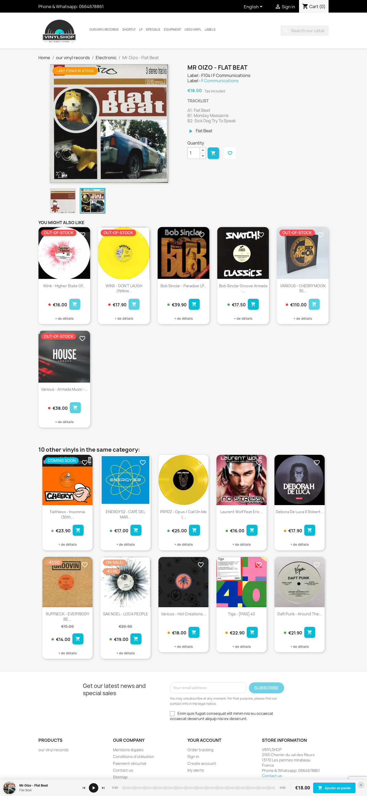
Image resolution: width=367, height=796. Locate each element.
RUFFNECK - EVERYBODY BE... (67, 616)
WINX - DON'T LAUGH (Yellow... (124, 288)
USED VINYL (193, 29)
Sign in (193, 756)
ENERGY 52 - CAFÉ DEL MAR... (125, 514)
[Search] (304, 30)
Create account (201, 763)
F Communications (220, 81)
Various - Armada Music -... (64, 389)
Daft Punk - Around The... (299, 613)
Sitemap (120, 777)
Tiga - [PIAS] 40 (241, 613)
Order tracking (200, 749)
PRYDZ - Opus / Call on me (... (183, 514)
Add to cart (213, 153)
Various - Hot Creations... (183, 613)
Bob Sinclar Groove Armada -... (243, 288)
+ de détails (64, 318)
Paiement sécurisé (129, 763)
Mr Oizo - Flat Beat (33, 785)
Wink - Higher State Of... (64, 285)
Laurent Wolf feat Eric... (241, 511)
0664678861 (91, 6)
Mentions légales (128, 749)
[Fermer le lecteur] (361, 785)
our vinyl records (104, 29)
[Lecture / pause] (93, 788)
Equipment (172, 29)
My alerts (195, 770)
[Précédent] (84, 788)
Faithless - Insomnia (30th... (67, 514)
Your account (204, 740)
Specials (153, 29)
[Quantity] (193, 153)
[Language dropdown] (254, 7)
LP (140, 29)
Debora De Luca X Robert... (300, 511)
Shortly (129, 29)
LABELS (210, 29)
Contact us (123, 770)
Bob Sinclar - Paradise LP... (183, 285)
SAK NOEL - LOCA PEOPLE (125, 613)
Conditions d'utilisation (133, 756)
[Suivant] (103, 788)
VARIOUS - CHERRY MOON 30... (302, 288)
